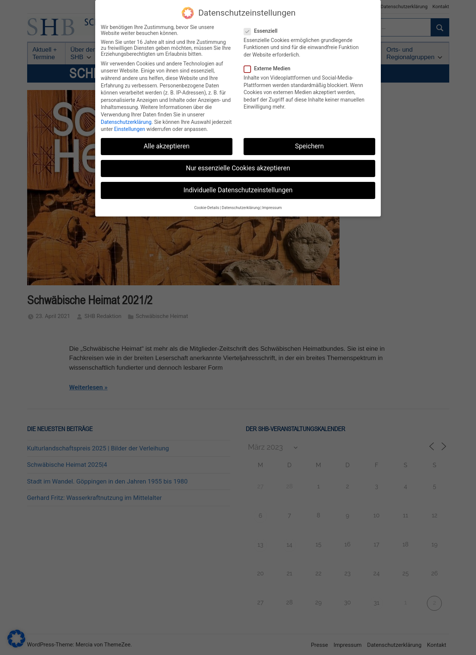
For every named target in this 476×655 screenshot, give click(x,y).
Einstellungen (129, 129)
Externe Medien (269, 68)
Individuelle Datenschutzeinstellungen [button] (237, 189)
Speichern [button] (309, 146)
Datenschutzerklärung (126, 121)
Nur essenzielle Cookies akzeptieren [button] (238, 167)
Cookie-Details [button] (206, 207)
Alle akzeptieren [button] (167, 146)
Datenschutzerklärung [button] (241, 207)
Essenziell (263, 30)
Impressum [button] (272, 207)
